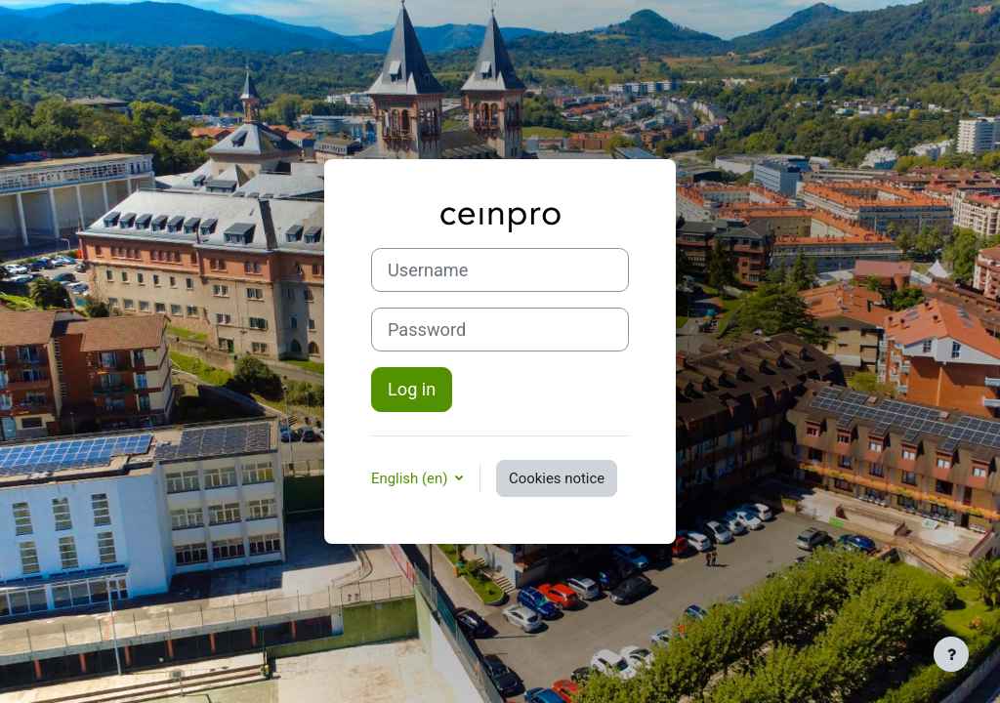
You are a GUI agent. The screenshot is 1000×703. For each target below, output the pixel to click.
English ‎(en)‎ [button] (411, 478)
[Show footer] (951, 654)
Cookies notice (556, 478)
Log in (412, 389)
